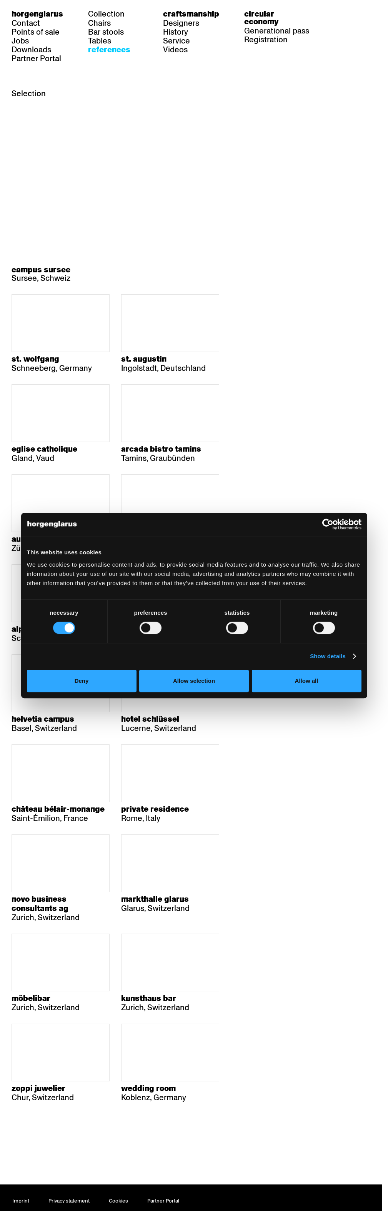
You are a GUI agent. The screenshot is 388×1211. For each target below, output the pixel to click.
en (366, 13)
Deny (82, 680)
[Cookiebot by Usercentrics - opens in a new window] (327, 524)
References (109, 49)
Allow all (306, 680)
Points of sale (36, 32)
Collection (106, 13)
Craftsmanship (191, 13)
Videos (175, 49)
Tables (99, 41)
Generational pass (276, 31)
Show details (328, 656)
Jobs (20, 41)
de (336, 13)
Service (176, 41)
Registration (266, 39)
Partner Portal (36, 58)
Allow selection (194, 680)
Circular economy (261, 17)
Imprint (20, 1200)
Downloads (31, 49)
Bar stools (106, 32)
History (175, 32)
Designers (181, 23)
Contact (26, 23)
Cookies (118, 1200)
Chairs (99, 23)
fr (351, 13)
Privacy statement (69, 1200)
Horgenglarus (37, 13)
